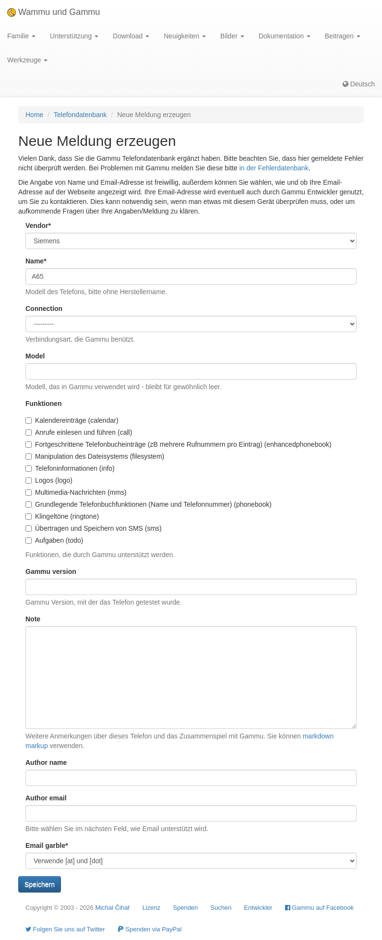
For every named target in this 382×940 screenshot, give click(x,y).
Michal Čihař (112, 907)
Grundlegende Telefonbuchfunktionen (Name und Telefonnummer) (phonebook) (148, 504)
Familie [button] (21, 36)
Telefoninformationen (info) (70, 468)
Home (34, 115)
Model (35, 356)
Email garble (46, 845)
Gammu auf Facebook (319, 907)
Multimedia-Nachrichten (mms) (76, 492)
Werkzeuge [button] (27, 60)
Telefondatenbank (80, 115)
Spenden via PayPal (150, 929)
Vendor (38, 225)
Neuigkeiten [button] (185, 36)
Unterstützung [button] (74, 36)
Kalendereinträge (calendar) (72, 420)
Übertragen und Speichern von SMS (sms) (93, 528)
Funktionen (43, 403)
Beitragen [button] (342, 36)
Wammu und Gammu (53, 12)
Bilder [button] (232, 36)
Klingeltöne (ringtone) (62, 516)
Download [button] (131, 36)
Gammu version (50, 571)
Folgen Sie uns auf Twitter (65, 929)
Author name (46, 762)
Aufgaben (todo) (54, 540)
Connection (43, 308)
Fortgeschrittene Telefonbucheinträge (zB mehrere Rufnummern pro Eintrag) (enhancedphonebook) (178, 444)
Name (36, 261)
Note (32, 619)
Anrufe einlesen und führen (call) (78, 432)
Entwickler (258, 907)
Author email (46, 798)
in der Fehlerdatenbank (274, 168)
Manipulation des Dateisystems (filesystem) (94, 456)
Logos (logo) (48, 480)
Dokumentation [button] (284, 36)
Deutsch (359, 84)
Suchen (220, 907)
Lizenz (152, 907)
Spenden (185, 907)
